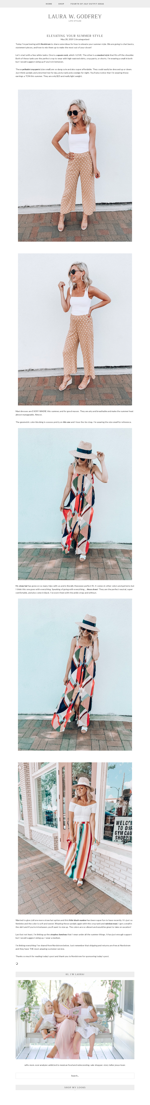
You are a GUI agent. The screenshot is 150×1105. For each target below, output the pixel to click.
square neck (62, 55)
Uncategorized (82, 39)
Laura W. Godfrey (75, 16)
